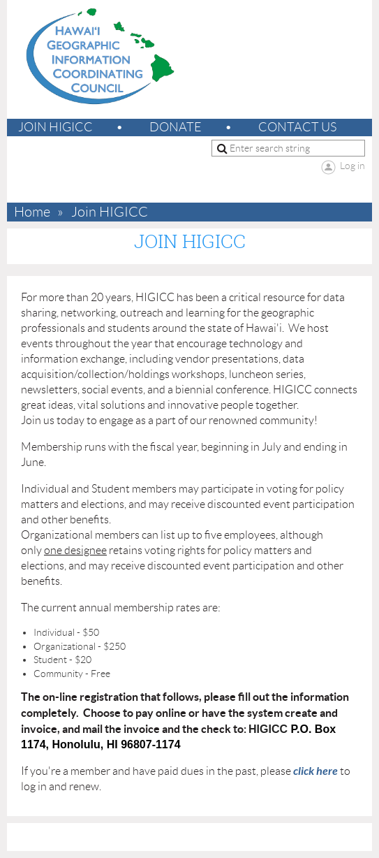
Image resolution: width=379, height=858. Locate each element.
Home (32, 212)
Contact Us (297, 127)
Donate (175, 127)
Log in (352, 165)
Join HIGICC (55, 127)
